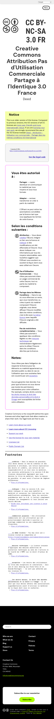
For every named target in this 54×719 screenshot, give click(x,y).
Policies (32, 645)
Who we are (8, 636)
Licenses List (14, 442)
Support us (7, 647)
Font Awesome (37, 713)
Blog (4, 643)
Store (5, 650)
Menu (46, 8)
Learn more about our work (20, 425)
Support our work (16, 433)
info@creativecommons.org (13, 675)
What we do (8, 640)
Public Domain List (16, 446)
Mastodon (12, 680)
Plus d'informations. (20, 482)
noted (28, 709)
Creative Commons (12, 8)
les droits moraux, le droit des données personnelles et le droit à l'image (26, 397)
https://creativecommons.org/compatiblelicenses (29, 537)
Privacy (32, 641)
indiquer (23, 243)
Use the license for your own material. (24, 438)
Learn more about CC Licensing (22, 429)
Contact (32, 636)
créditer (23, 238)
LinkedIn (17, 680)
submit (49, 627)
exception (33, 376)
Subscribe (27, 699)
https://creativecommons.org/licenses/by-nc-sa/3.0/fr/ (26, 151)
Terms (31, 650)
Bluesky (6, 680)
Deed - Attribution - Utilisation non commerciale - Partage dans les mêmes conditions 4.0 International (26, 135)
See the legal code (37, 157)
